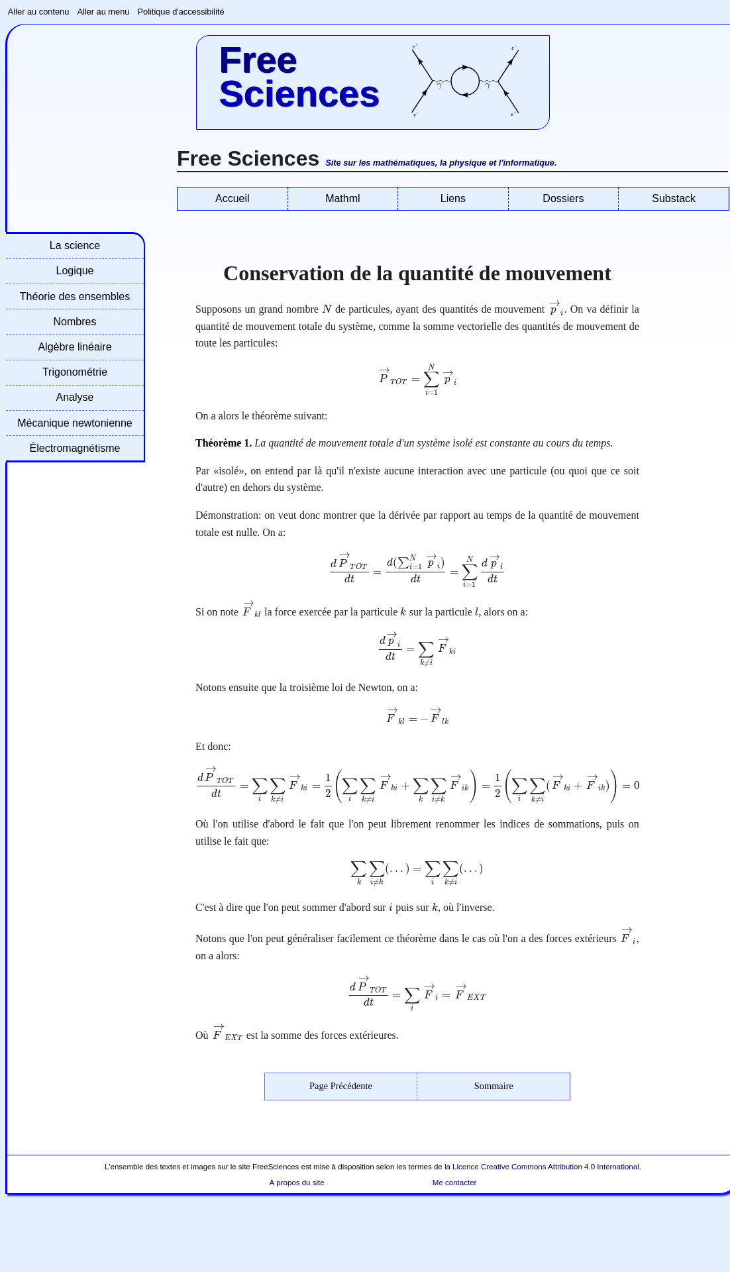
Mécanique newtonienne (74, 423)
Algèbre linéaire (74, 346)
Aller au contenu (38, 12)
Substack (674, 198)
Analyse (75, 397)
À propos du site (296, 1183)
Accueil (232, 198)
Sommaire (493, 1086)
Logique (75, 270)
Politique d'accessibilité (181, 12)
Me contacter (455, 1183)
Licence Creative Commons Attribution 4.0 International (545, 1167)
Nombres (75, 321)
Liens (453, 198)
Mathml (342, 198)
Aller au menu (103, 12)
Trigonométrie (74, 372)
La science (75, 245)
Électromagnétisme (75, 448)
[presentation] (327, 309)
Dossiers (563, 198)
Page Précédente (340, 1086)
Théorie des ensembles (75, 296)
